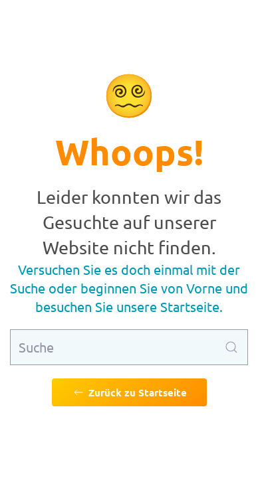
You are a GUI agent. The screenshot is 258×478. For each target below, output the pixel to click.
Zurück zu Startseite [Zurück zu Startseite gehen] (129, 392)
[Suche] (129, 347)
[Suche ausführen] (231, 347)
